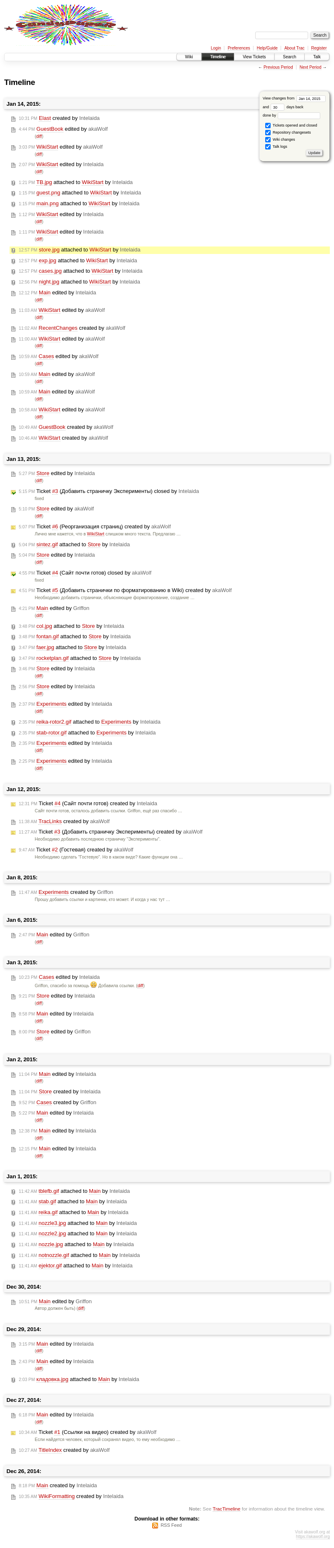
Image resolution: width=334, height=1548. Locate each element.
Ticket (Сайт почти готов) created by (88, 803)
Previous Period (278, 67)
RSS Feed (171, 1525)
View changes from (294, 98)
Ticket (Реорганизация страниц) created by (95, 526)
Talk (317, 57)
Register (318, 48)
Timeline (218, 57)
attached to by (76, 182)
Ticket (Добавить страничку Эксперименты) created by (111, 832)
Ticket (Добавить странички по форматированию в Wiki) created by (125, 590)
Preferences (239, 48)
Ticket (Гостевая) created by (76, 849)
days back (287, 107)
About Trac (294, 48)
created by (59, 118)
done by (292, 115)
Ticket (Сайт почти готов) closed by (85, 573)
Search (289, 57)
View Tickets (254, 57)
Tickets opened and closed (291, 125)
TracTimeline (227, 1508)
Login (216, 48)
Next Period (310, 67)
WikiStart (96, 534)
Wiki (189, 57)
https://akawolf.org (313, 1536)
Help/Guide (267, 48)
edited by (63, 129)
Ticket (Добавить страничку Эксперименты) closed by (109, 491)
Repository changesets (288, 132)
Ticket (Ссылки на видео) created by (87, 1432)
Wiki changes (280, 139)
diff (39, 136)
